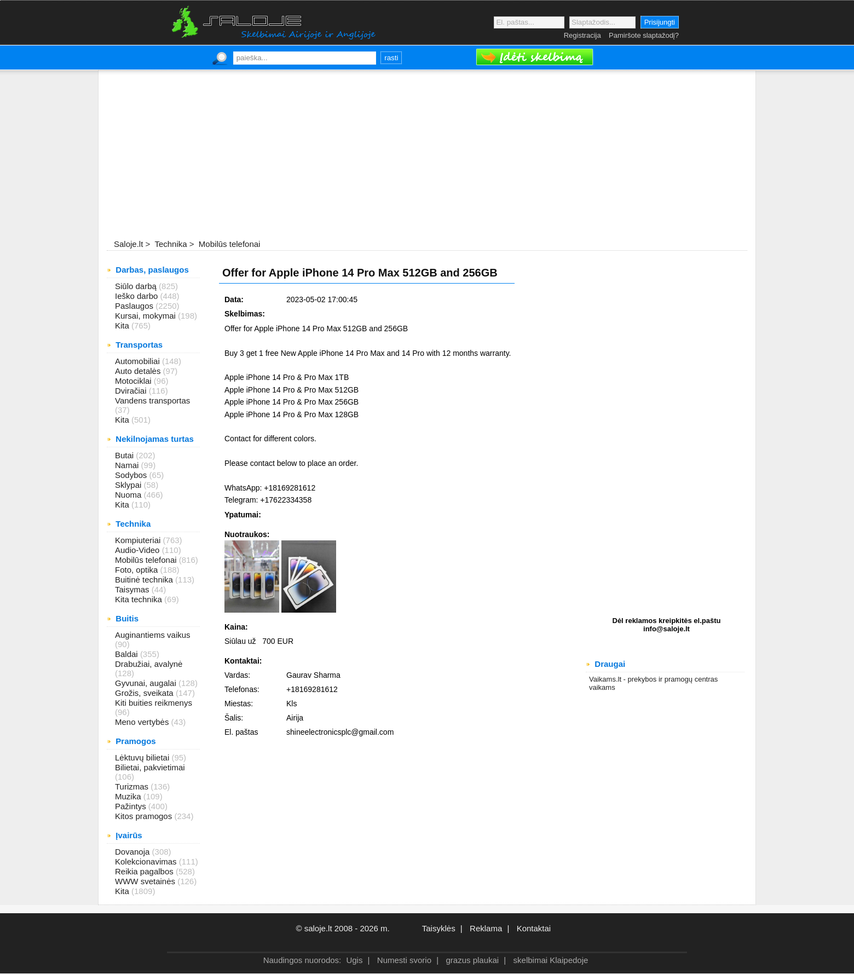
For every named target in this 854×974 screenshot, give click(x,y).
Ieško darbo (137, 296)
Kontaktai (534, 928)
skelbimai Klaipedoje (550, 960)
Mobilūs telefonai (229, 244)
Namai (128, 465)
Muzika (129, 796)
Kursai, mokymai (146, 315)
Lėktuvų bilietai (143, 757)
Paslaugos (135, 305)
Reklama (486, 928)
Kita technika (139, 599)
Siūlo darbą (137, 286)
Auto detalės (139, 371)
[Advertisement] (427, 155)
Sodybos (132, 475)
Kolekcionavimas (147, 861)
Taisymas (133, 589)
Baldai (127, 654)
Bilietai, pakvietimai (150, 767)
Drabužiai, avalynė (148, 663)
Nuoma (129, 494)
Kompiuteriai (139, 540)
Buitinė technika (145, 579)
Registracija (582, 35)
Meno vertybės (143, 722)
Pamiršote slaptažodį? (644, 35)
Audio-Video (138, 550)
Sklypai (129, 484)
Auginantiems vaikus (153, 634)
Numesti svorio (404, 960)
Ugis (354, 960)
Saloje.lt (128, 244)
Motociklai (134, 380)
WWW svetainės (146, 881)
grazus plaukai (472, 960)
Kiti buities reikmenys (153, 702)
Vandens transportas (152, 400)
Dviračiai (132, 390)
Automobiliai (138, 361)
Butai (125, 455)
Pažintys (131, 806)
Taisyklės (438, 928)
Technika (169, 244)
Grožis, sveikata (145, 693)
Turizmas (133, 786)
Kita (123, 325)
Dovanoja (133, 851)
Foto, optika (137, 569)
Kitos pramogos (144, 816)
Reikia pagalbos (145, 871)
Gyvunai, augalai (146, 683)
